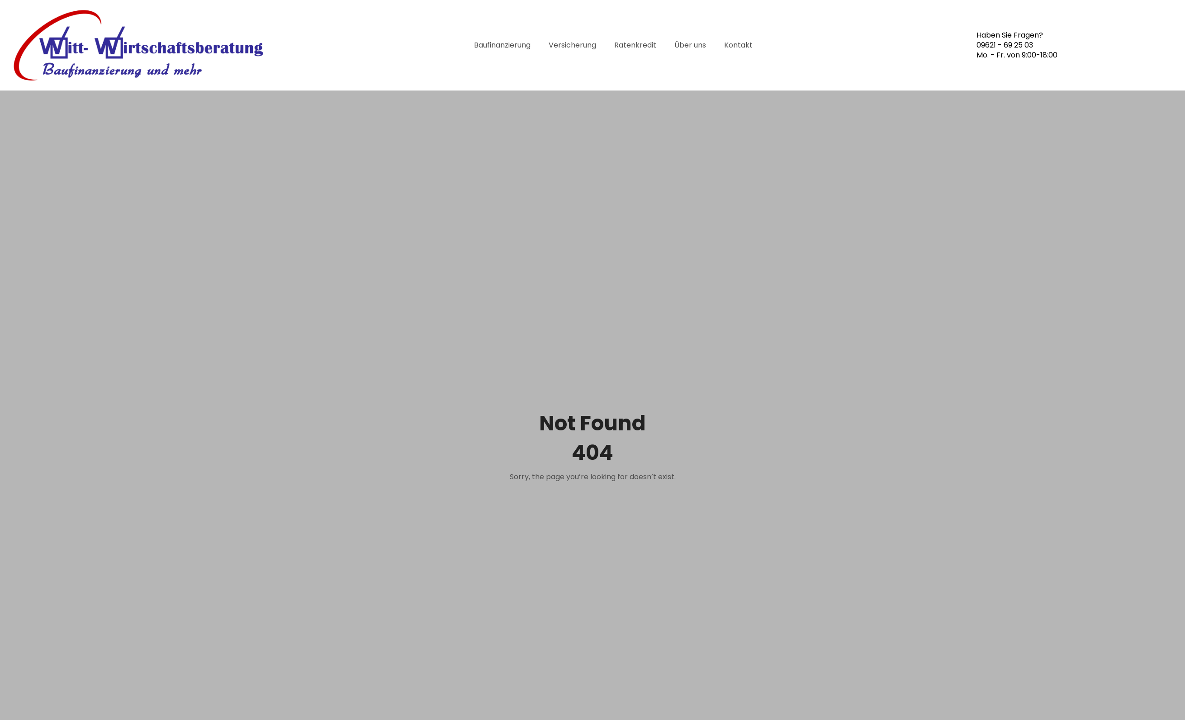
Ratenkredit (635, 45)
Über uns (690, 45)
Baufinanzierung (502, 45)
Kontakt (738, 45)
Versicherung (572, 45)
